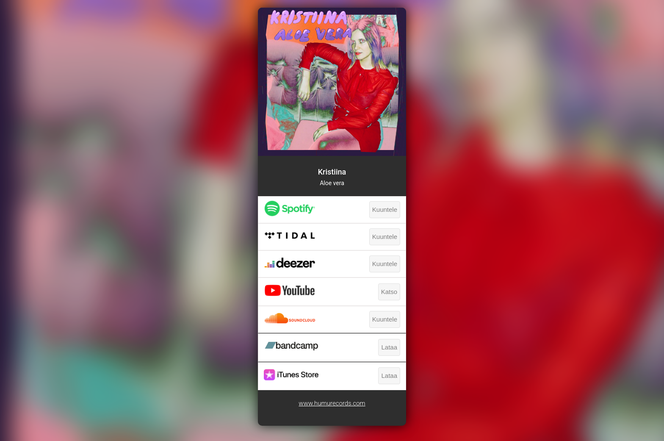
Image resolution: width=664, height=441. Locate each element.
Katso (389, 291)
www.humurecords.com (332, 403)
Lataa (389, 347)
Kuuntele (384, 209)
